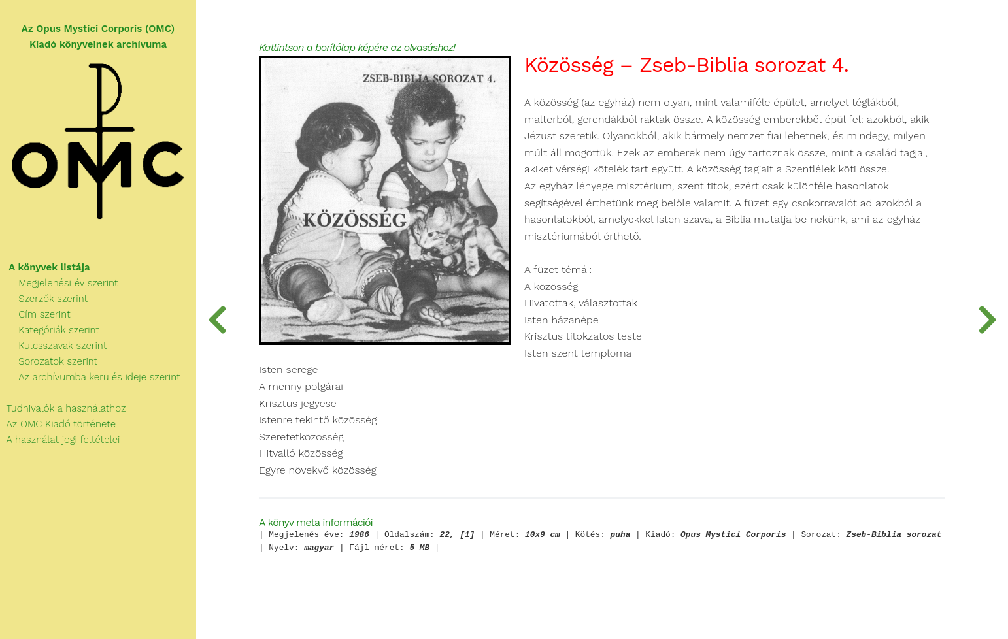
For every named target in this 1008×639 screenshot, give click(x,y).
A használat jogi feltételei (60, 440)
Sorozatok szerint (48, 361)
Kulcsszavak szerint (53, 346)
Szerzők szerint (44, 298)
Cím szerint (35, 314)
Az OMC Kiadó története (58, 424)
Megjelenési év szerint (59, 283)
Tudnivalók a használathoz (63, 408)
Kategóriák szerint (49, 330)
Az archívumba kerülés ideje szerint (90, 377)
